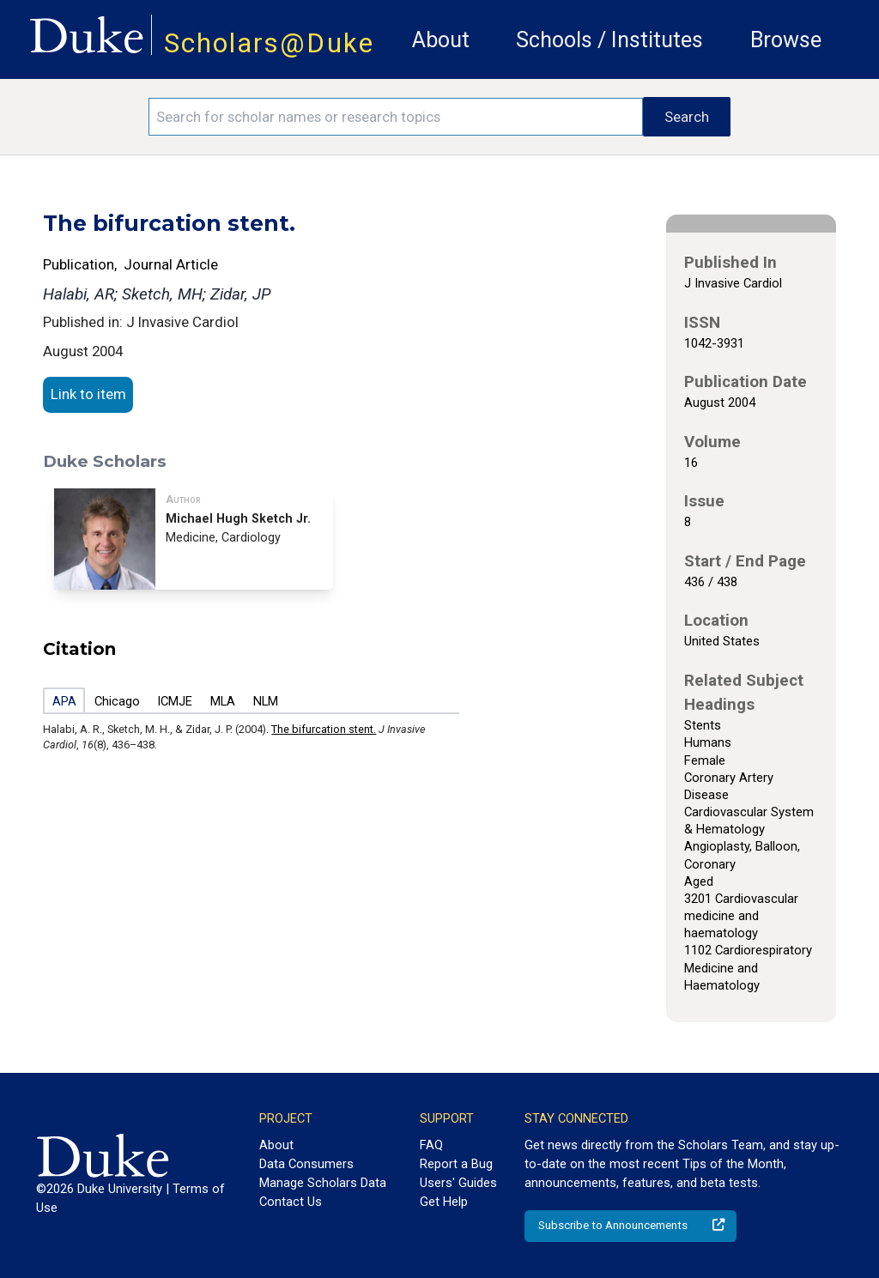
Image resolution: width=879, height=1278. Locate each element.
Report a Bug (456, 1164)
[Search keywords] (396, 117)
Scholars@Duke (269, 43)
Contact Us (290, 1201)
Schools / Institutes (609, 39)
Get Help (444, 1201)
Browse (785, 39)
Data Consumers (306, 1164)
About (441, 39)
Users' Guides (458, 1182)
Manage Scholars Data (322, 1182)
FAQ (431, 1145)
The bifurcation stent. (323, 729)
